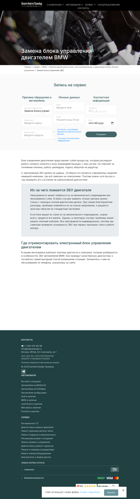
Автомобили (73, 5)
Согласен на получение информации (68, 139)
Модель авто (29, 132)
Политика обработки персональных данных (40, 362)
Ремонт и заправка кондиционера (37, 449)
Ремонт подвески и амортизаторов (38, 434)
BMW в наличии (28, 400)
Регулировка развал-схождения (37, 438)
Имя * (58, 105)
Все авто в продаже (31, 381)
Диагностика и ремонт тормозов (37, 446)
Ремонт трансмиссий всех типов (37, 431)
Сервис (89, 5)
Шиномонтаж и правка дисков (36, 457)
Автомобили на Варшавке (33, 392)
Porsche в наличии (30, 411)
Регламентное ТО (29, 423)
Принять (111, 492)
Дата (91, 120)
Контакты (83, 8)
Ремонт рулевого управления (35, 442)
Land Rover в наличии (31, 404)
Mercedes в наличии (31, 407)
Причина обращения (33, 108)
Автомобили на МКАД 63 (33, 385)
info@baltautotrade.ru (31, 349)
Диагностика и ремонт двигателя (37, 427)
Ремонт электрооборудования (36, 453)
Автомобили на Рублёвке (33, 389)
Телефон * (93, 108)
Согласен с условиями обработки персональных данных (69, 131)
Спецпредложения (109, 5)
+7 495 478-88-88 (33, 346)
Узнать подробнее (90, 492)
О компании (54, 5)
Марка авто (29, 120)
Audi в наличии (28, 396)
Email (58, 117)
